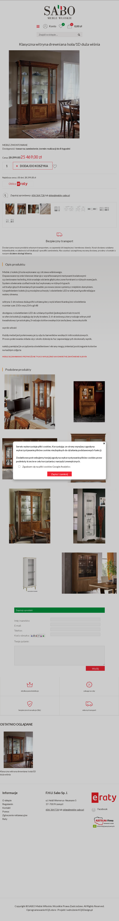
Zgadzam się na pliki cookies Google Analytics (46, 466)
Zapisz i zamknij (59, 474)
